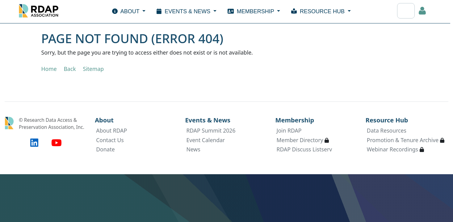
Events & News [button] (184, 11)
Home (49, 68)
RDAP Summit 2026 (210, 130)
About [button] (126, 11)
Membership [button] (252, 11)
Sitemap (93, 68)
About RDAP (111, 130)
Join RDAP (289, 130)
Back (70, 68)
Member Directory (300, 140)
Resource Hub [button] (318, 11)
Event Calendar (205, 140)
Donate (105, 149)
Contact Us (110, 140)
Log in (422, 10)
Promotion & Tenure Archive (402, 140)
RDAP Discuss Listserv (304, 149)
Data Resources (386, 130)
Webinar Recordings (392, 149)
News (193, 149)
